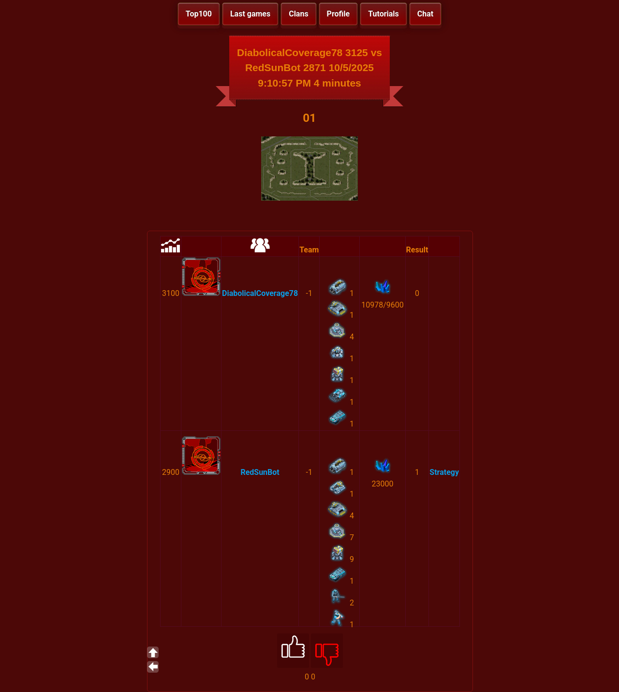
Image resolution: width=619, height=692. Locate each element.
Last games (250, 13)
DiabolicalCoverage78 (260, 293)
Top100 (199, 13)
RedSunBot (259, 472)
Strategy (444, 472)
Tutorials (383, 13)
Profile (338, 13)
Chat (425, 13)
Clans (298, 13)
